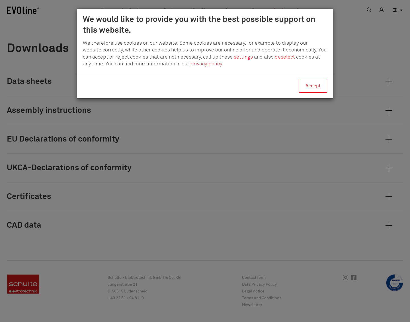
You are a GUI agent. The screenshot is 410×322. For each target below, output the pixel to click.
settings (243, 57)
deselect (285, 57)
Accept (313, 86)
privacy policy (206, 64)
